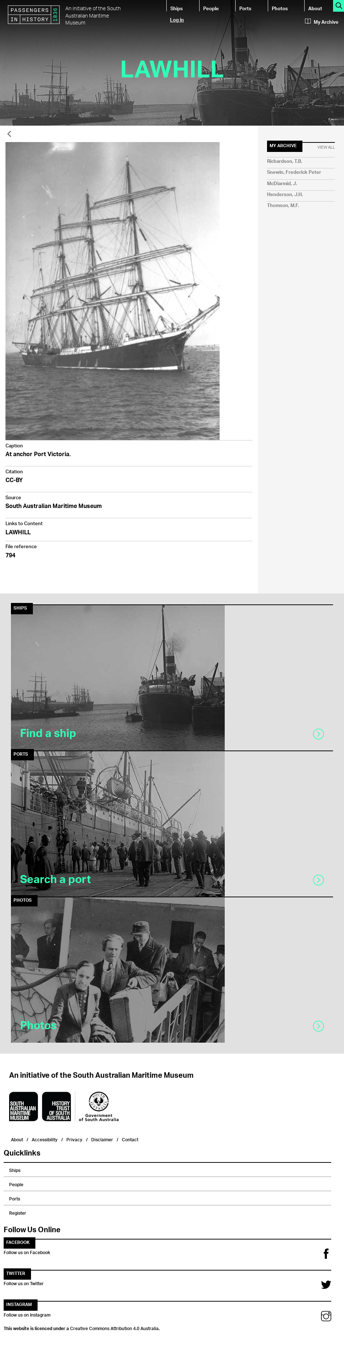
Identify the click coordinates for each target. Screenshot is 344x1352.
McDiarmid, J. (282, 184)
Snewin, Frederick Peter (294, 172)
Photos (280, 8)
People (211, 8)
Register (17, 1212)
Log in (177, 19)
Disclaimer (102, 1139)
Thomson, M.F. (283, 205)
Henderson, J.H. (285, 195)
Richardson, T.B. (284, 161)
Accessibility (45, 1139)
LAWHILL (18, 533)
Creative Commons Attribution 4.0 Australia (114, 1327)
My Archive (322, 22)
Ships (176, 8)
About (315, 8)
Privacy (74, 1139)
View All (326, 148)
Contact (130, 1139)
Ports (245, 8)
